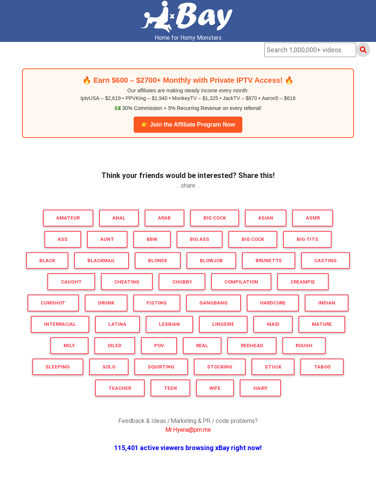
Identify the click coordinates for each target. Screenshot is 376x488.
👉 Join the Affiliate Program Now (188, 124)
